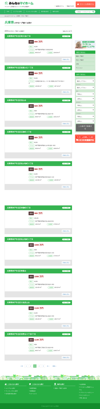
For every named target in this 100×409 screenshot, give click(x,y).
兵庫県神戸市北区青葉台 (16, 271)
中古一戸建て (66, 36)
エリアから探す (17, 11)
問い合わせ (83, 398)
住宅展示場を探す (11, 393)
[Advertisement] (38, 198)
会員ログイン (59, 6)
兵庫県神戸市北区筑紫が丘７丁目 (20, 68)
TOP (8, 11)
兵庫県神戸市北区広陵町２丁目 (19, 132)
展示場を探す (45, 11)
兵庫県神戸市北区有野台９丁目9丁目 (21, 334)
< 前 (21, 366)
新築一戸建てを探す (60, 388)
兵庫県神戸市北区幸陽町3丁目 (19, 208)
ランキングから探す (31, 11)
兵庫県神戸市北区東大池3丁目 (19, 36)
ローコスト (33, 393)
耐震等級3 (32, 388)
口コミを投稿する (85, 4)
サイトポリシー (84, 395)
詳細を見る (66, 59)
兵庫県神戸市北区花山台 (16, 100)
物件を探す (56, 11)
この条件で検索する (85, 127)
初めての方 (70, 6)
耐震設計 (32, 391)
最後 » (54, 366)
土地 (77, 64)
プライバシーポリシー (86, 392)
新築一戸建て (80, 56)
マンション (79, 68)
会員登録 (82, 384)
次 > (48, 366)
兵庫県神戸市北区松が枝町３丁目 (20, 163)
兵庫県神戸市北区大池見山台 (18, 302)
